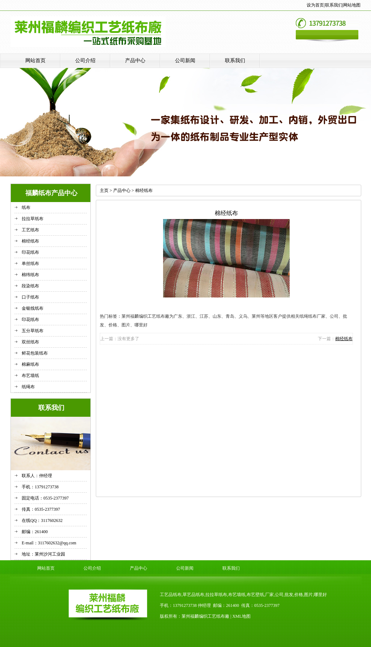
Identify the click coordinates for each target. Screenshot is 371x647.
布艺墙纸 (30, 375)
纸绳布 (28, 386)
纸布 (26, 207)
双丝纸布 (30, 341)
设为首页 (315, 5)
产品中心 (135, 60)
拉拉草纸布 (32, 218)
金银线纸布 (32, 308)
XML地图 (241, 616)
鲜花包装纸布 (35, 353)
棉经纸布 (30, 241)
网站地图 (352, 5)
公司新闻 (185, 60)
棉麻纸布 (30, 364)
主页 (104, 190)
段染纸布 (30, 285)
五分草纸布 (32, 330)
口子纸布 (30, 297)
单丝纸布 (30, 263)
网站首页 (35, 60)
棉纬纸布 (30, 274)
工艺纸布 (30, 229)
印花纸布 (30, 252)
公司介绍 (85, 60)
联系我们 (333, 5)
